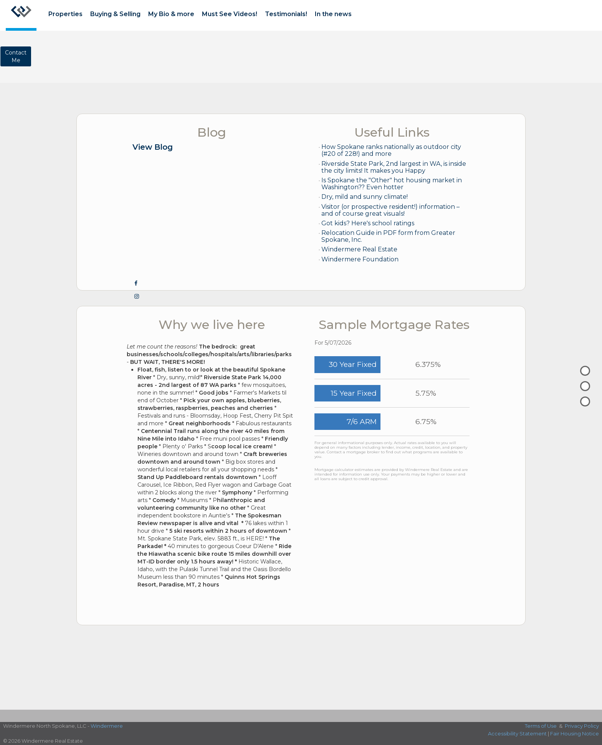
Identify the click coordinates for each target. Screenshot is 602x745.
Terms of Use (541, 726)
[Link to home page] (21, 15)
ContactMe (15, 56)
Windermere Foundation (360, 259)
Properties (65, 14)
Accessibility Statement (517, 733)
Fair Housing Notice (574, 733)
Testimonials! (286, 14)
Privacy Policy (582, 726)
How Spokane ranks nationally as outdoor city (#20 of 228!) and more (391, 150)
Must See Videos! (229, 14)
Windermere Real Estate (359, 249)
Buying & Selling (115, 14)
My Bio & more (171, 14)
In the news (333, 14)
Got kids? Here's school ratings (367, 223)
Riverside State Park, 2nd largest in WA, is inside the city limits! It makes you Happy (393, 167)
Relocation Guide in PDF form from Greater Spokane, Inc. (388, 236)
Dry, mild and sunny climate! (364, 196)
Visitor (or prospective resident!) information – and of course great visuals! (390, 210)
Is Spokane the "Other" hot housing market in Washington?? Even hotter (391, 184)
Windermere (107, 726)
